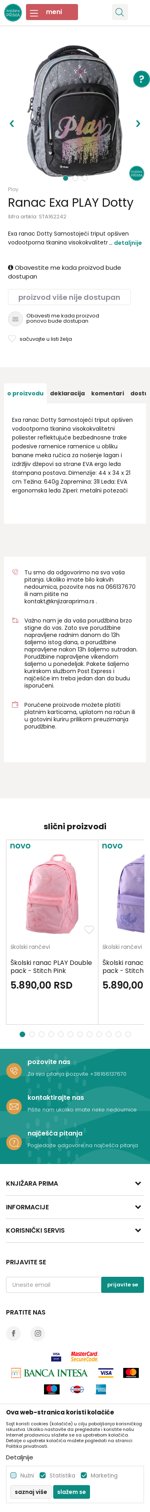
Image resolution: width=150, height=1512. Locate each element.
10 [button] (110, 1034)
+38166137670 (108, 1074)
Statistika (62, 1475)
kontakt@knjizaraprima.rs (59, 601)
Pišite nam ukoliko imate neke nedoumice (82, 1109)
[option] (75, 111)
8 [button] (90, 1034)
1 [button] (66, 178)
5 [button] (62, 1034)
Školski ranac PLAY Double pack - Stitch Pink (51, 967)
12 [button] (129, 1034)
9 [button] (100, 1034)
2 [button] (76, 178)
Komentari (107, 393)
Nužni (27, 1475)
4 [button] (52, 1034)
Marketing (104, 1475)
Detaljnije (128, 243)
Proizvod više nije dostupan (69, 297)
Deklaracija (67, 393)
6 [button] (71, 1034)
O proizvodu (25, 393)
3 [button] (86, 178)
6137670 (124, 587)
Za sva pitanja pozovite (59, 1074)
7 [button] (81, 1034)
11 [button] (119, 1034)
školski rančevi (30, 947)
